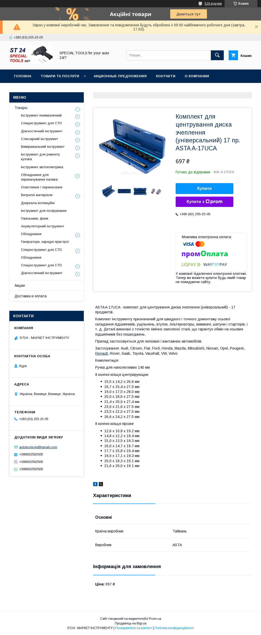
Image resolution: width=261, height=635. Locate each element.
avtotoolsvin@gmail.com (38, 447)
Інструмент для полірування (43, 211)
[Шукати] (217, 55)
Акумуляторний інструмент (42, 226)
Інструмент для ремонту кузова (40, 156)
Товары (20, 108)
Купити (204, 188)
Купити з (204, 201)
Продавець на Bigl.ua (130, 623)
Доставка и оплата (30, 296)
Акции (19, 285)
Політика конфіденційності (174, 628)
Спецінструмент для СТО (41, 123)
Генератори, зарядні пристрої (45, 242)
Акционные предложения (120, 76)
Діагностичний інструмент (41, 131)
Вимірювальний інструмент (42, 147)
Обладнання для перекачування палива (39, 177)
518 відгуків (213, 3)
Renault (101, 353)
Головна (22, 76)
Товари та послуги (60, 76)
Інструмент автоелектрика (42, 167)
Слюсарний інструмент (39, 139)
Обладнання (31, 234)
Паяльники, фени (34, 218)
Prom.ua (155, 619)
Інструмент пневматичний (41, 115)
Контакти (165, 76)
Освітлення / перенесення (41, 187)
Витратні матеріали (37, 195)
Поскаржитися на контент (133, 628)
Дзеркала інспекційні (38, 203)
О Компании (197, 76)
